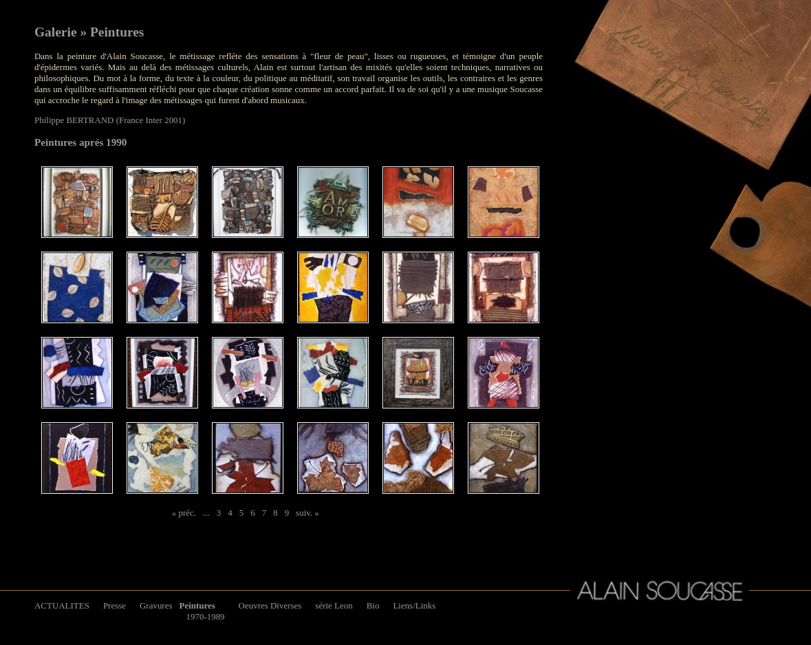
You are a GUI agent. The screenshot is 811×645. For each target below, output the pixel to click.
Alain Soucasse (659, 590)
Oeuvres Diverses (270, 605)
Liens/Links (414, 605)
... (206, 512)
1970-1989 (205, 616)
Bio (373, 605)
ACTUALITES (61, 605)
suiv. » (307, 512)
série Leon (333, 605)
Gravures (156, 605)
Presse (114, 605)
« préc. (184, 512)
